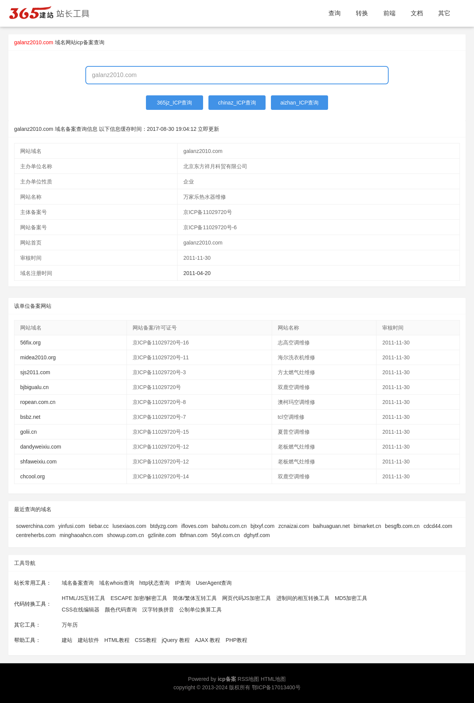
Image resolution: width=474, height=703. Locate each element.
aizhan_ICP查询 (299, 103)
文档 (417, 13)
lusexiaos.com (129, 526)
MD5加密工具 (351, 598)
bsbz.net (30, 417)
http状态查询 (154, 583)
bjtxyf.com (263, 526)
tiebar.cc (99, 526)
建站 (67, 640)
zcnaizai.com (294, 526)
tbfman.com (194, 535)
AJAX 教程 (208, 640)
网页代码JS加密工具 (246, 598)
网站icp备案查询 (85, 42)
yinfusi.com (71, 526)
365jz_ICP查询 (174, 103)
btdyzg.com (164, 526)
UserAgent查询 (214, 583)
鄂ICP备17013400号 (276, 687)
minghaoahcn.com (81, 535)
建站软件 (88, 640)
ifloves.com (194, 526)
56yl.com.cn (225, 535)
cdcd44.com (437, 526)
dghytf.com (257, 535)
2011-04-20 (197, 273)
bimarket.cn (367, 526)
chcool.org (32, 476)
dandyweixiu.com (40, 447)
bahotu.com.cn (229, 526)
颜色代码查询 (121, 609)
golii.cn (28, 432)
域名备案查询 (78, 583)
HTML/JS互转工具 (83, 598)
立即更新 (208, 129)
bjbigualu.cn (34, 387)
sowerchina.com (35, 526)
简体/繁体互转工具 (195, 598)
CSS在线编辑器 (80, 609)
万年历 (70, 625)
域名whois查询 (116, 583)
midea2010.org (38, 357)
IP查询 (183, 583)
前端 (389, 13)
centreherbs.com (36, 535)
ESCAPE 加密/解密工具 (138, 598)
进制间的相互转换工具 (303, 598)
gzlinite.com (162, 535)
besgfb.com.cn (402, 526)
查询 (334, 13)
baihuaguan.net (331, 526)
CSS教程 (146, 640)
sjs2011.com (35, 372)
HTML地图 (273, 679)
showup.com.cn (125, 535)
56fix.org (30, 342)
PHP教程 (236, 640)
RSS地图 (248, 679)
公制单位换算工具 (200, 609)
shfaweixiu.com (38, 461)
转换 (362, 13)
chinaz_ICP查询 (237, 103)
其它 (444, 13)
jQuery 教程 (175, 640)
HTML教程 (117, 640)
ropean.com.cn (38, 402)
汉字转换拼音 (158, 609)
